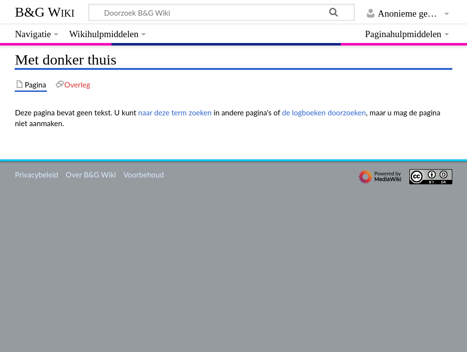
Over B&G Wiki (91, 174)
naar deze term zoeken (175, 112)
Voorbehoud (143, 174)
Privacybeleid (36, 174)
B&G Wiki (44, 12)
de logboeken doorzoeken (324, 112)
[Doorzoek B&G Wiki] (221, 12)
